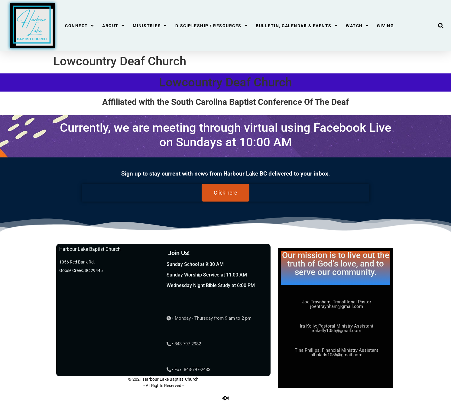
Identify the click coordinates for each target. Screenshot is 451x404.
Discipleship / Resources (211, 26)
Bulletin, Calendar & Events (297, 26)
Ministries (150, 26)
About (113, 26)
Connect (79, 26)
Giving (385, 25)
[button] (441, 26)
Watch (357, 26)
